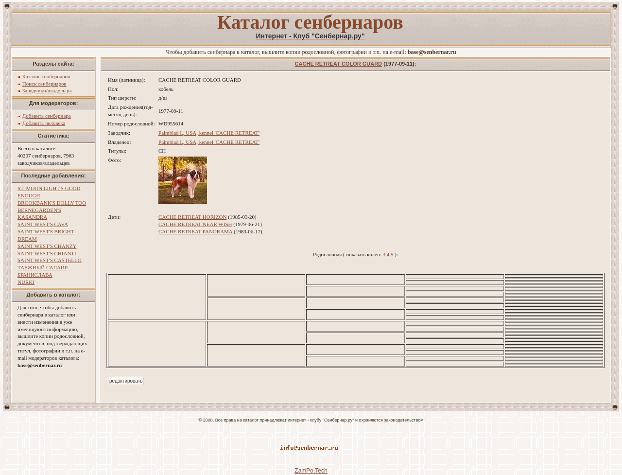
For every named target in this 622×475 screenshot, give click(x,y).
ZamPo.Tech (310, 470)
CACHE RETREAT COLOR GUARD (338, 64)
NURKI (26, 282)
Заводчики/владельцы (47, 90)
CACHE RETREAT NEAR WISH (195, 224)
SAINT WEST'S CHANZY (46, 246)
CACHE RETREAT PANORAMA (195, 231)
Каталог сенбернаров (46, 76)
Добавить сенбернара (46, 116)
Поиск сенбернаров (44, 84)
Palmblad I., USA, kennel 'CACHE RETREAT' (208, 133)
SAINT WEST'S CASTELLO (49, 260)
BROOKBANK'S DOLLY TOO (51, 203)
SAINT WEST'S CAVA (42, 224)
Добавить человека (44, 123)
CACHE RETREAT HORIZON (192, 217)
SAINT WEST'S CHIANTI (46, 253)
